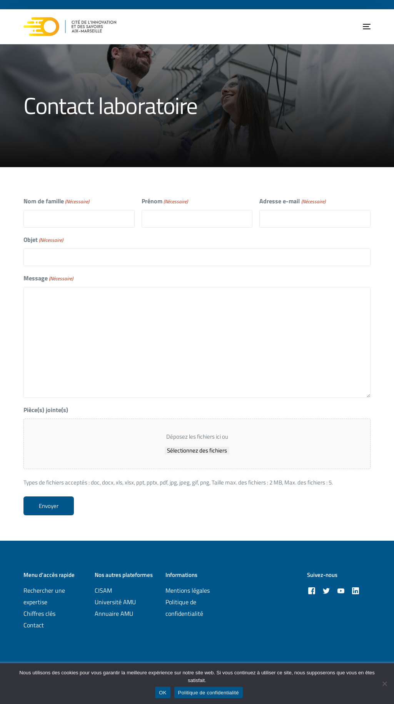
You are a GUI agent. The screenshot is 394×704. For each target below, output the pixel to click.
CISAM (103, 590)
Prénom (165, 201)
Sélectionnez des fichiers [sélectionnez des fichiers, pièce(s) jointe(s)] (197, 450)
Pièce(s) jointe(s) (45, 409)
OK (162, 693)
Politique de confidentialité (208, 693)
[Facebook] (311, 590)
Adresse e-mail (292, 201)
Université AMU (115, 602)
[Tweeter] (326, 590)
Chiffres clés (39, 613)
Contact (33, 625)
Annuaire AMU (114, 613)
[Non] (384, 683)
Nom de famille (56, 201)
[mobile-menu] (361, 26)
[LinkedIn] (355, 590)
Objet (43, 240)
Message (48, 278)
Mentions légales (187, 590)
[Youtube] (341, 590)
